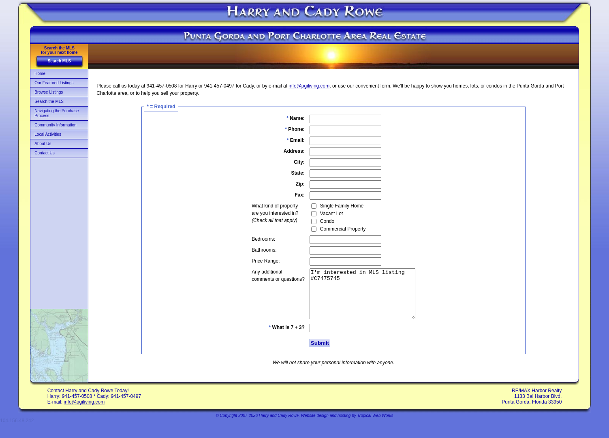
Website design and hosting (326, 425)
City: (293, 162)
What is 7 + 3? (280, 337)
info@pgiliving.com (308, 86)
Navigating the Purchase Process (56, 113)
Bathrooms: (258, 250)
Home (39, 73)
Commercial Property (337, 229)
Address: (288, 151)
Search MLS (59, 61)
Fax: (293, 195)
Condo (321, 221)
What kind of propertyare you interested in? (269, 213)
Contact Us (44, 153)
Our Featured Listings (53, 83)
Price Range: (260, 261)
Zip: (294, 184)
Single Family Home (335, 206)
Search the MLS (49, 101)
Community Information (55, 125)
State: (292, 173)
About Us (42, 143)
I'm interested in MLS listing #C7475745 (362, 298)
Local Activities (47, 134)
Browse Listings (48, 92)
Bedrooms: (257, 239)
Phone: (289, 129)
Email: (290, 140)
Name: (289, 118)
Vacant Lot (325, 213)
